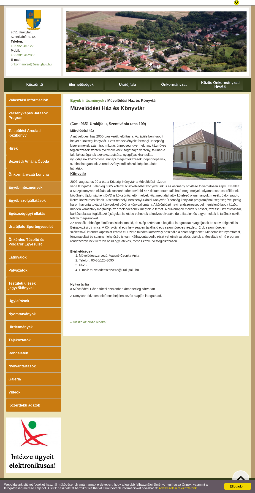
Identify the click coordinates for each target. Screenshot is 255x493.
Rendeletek (18, 353)
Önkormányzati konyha (28, 174)
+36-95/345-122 (22, 46)
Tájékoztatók (19, 340)
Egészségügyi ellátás (26, 214)
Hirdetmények (20, 327)
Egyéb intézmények (25, 187)
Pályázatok (17, 270)
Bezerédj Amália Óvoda (28, 161)
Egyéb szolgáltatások (27, 200)
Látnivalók (17, 257)
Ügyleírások (18, 301)
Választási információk (28, 100)
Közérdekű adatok (24, 405)
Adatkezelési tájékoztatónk (178, 488)
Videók (14, 392)
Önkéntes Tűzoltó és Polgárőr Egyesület (26, 242)
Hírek (13, 148)
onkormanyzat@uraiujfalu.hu (31, 64)
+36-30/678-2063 (23, 55)
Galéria (14, 379)
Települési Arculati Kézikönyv (24, 133)
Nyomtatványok (22, 314)
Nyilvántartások (22, 366)
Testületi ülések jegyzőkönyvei (22, 285)
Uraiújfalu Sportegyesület (30, 227)
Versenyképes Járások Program (28, 115)
